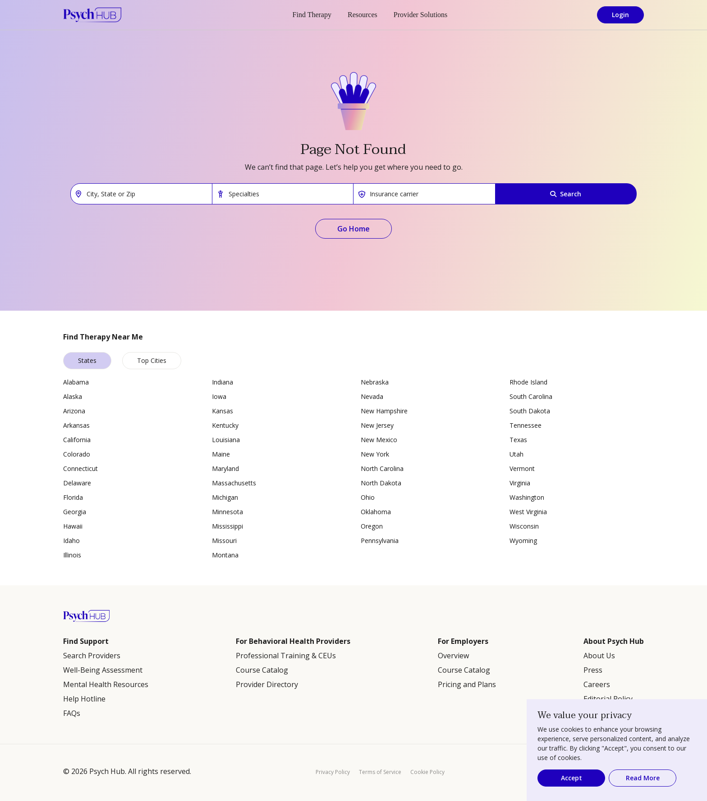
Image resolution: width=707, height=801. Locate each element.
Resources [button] (362, 14)
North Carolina (382, 468)
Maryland (225, 468)
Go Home (353, 229)
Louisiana (226, 439)
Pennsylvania (380, 540)
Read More (643, 778)
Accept (571, 778)
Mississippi (227, 526)
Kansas (222, 411)
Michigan (225, 497)
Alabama (76, 382)
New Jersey (377, 425)
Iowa (219, 396)
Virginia (520, 483)
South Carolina (531, 396)
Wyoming (523, 540)
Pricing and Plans (467, 684)
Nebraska (375, 382)
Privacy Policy (333, 772)
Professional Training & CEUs (286, 656)
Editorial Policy (608, 699)
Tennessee (526, 425)
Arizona (74, 411)
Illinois (72, 555)
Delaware (77, 483)
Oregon (372, 526)
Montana (225, 555)
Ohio (368, 497)
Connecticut (80, 468)
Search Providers (91, 656)
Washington (527, 497)
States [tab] (87, 360)
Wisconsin (524, 526)
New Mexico (379, 439)
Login (620, 14)
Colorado (76, 454)
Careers (596, 684)
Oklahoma (376, 511)
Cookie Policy (427, 772)
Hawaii (73, 526)
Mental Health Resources (105, 684)
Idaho (71, 540)
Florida (73, 497)
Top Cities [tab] (151, 360)
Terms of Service (380, 772)
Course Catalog (262, 670)
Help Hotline (84, 699)
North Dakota (381, 483)
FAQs (71, 713)
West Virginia (528, 511)
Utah (516, 454)
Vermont (522, 468)
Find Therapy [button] (312, 14)
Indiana (222, 382)
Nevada (372, 396)
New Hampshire (384, 411)
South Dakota (530, 411)
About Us (599, 656)
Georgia (74, 511)
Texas (518, 439)
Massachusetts (234, 483)
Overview (453, 656)
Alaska (72, 396)
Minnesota (227, 511)
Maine (221, 454)
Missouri (224, 540)
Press (592, 670)
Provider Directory (267, 684)
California (77, 439)
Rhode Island (528, 382)
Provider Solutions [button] (421, 14)
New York (375, 454)
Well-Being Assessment (102, 670)
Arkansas (76, 425)
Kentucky (225, 425)
